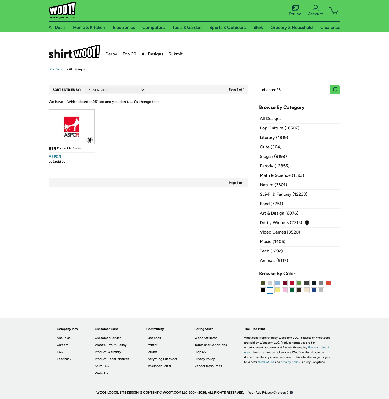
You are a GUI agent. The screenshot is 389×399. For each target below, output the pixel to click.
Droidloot (60, 162)
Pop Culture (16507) (280, 128)
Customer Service (108, 338)
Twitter (151, 345)
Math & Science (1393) (282, 175)
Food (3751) (271, 203)
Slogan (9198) (273, 156)
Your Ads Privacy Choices (267, 392)
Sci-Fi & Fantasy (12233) (283, 194)
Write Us (101, 373)
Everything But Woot (161, 359)
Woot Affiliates (205, 338)
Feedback (64, 359)
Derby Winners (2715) (281, 222)
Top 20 (129, 53)
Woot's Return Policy (110, 345)
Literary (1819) (274, 137)
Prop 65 (200, 352)
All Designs (152, 53)
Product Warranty (108, 352)
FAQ (60, 352)
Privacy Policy (204, 359)
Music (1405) (273, 241)
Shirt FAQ (102, 366)
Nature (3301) (273, 184)
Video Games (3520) (280, 232)
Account (315, 10)
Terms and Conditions (210, 345)
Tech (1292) (271, 251)
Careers (62, 345)
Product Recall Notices (112, 359)
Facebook (153, 338)
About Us (64, 338)
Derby (111, 53)
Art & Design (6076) (279, 213)
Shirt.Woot (74, 51)
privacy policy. (291, 362)
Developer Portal (158, 366)
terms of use (266, 362)
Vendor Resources (208, 366)
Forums (295, 10)
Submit (176, 53)
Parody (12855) (275, 165)
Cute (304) (271, 146)
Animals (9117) (274, 260)
